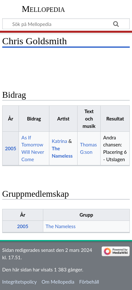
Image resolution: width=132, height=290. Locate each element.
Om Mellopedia (58, 282)
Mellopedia (43, 9)
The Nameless (60, 226)
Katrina (59, 141)
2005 (10, 148)
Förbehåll (89, 282)
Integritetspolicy (19, 282)
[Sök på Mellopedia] (66, 24)
